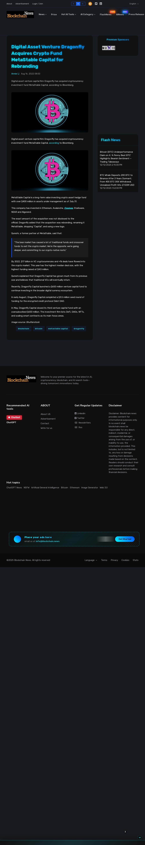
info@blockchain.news (48, 541)
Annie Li (15, 73)
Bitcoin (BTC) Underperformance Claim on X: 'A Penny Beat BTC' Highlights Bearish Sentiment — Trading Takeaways (116, 157)
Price (54, 14)
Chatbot (14, 417)
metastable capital (58, 329)
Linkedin (80, 413)
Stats (135, 560)
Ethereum (75, 487)
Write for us (46, 428)
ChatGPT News (14, 487)
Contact (45, 423)
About (9, 4)
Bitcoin (64, 487)
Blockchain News (22, 560)
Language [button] (90, 560)
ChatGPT (11, 422)
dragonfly (79, 329)
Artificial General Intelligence (45, 487)
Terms (104, 560)
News (42, 14)
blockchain (23, 329)
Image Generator (89, 487)
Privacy (114, 560)
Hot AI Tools (67, 14)
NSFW (26, 487)
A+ (83, 3)
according (54, 143)
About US (45, 414)
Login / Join (37, 4)
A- (74, 3)
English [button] (133, 4)
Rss (78, 427)
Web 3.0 (104, 487)
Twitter (79, 418)
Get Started (125, 539)
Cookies (125, 560)
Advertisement (22, 4)
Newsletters (83, 422)
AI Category (87, 14)
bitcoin (39, 329)
